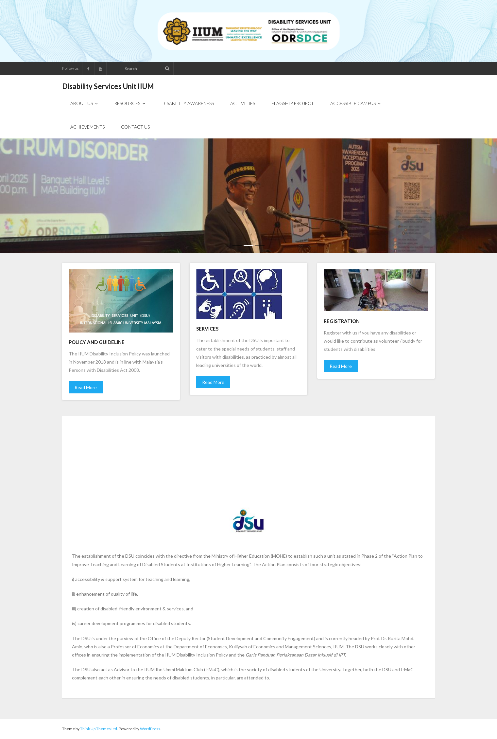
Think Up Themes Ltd (98, 728)
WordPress (150, 728)
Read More (86, 387)
